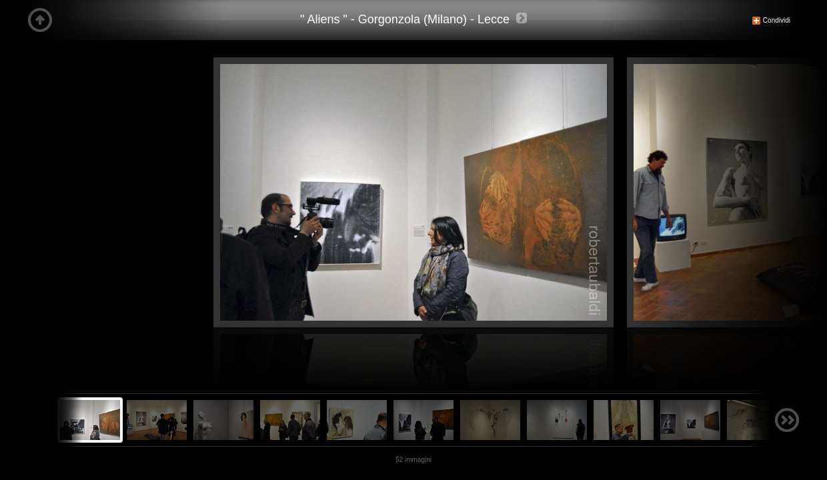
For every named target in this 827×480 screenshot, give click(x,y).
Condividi (771, 20)
